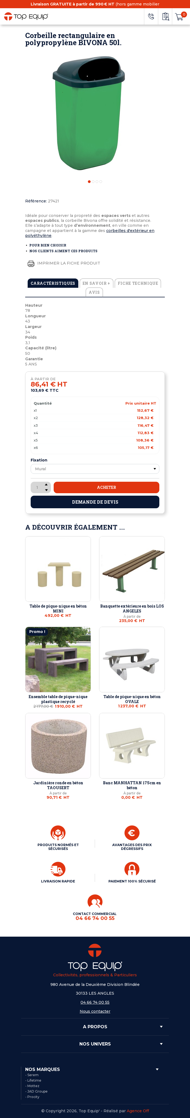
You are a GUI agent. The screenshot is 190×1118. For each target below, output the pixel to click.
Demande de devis (95, 502)
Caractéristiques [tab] (53, 283)
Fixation (39, 460)
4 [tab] (100, 181)
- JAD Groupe (36, 1091)
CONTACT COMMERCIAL (95, 916)
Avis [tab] (94, 292)
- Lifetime (33, 1080)
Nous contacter (95, 1011)
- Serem (32, 1075)
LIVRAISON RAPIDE (58, 881)
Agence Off (138, 1110)
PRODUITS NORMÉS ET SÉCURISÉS (58, 847)
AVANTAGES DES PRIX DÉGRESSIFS (132, 847)
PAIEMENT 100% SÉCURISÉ (132, 881)
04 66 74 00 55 (95, 1002)
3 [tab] (97, 181)
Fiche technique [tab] (138, 283)
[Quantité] (41, 487)
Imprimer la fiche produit (62, 263)
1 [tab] (89, 181)
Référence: (36, 201)
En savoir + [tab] (96, 283)
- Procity (32, 1097)
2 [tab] (93, 181)
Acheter (106, 487)
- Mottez (32, 1086)
